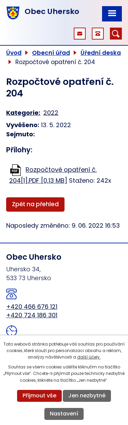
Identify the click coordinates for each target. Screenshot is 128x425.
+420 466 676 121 (31, 306)
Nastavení (64, 414)
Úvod (14, 53)
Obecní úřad (51, 53)
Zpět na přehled (35, 204)
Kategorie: (23, 112)
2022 (50, 112)
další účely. (89, 357)
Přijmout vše (39, 395)
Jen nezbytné (86, 395)
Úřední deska (101, 53)
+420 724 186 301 (31, 315)
